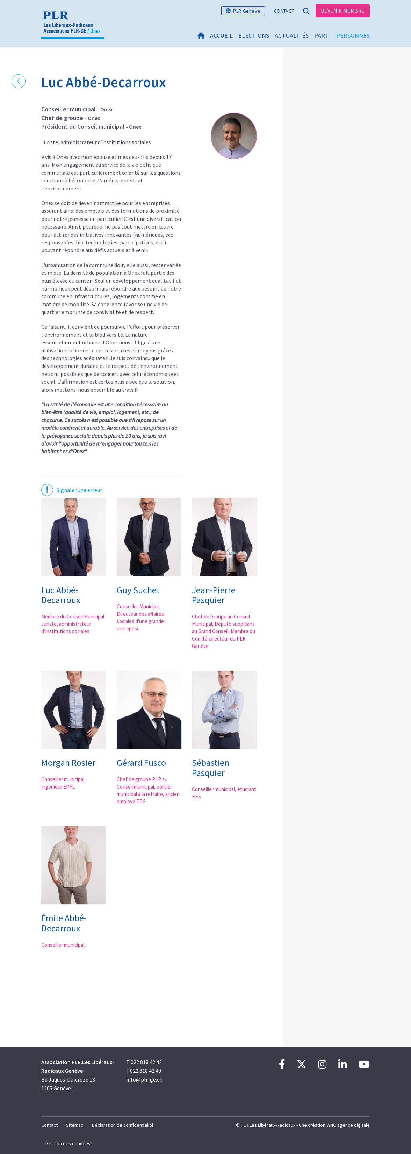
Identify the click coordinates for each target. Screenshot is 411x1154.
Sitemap (75, 1125)
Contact (284, 11)
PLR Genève (246, 11)
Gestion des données (68, 1143)
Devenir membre (343, 10)
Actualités (292, 36)
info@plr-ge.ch (144, 1079)
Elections (253, 36)
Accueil (221, 36)
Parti (322, 36)
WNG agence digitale (348, 1125)
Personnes (353, 36)
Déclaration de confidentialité (123, 1125)
